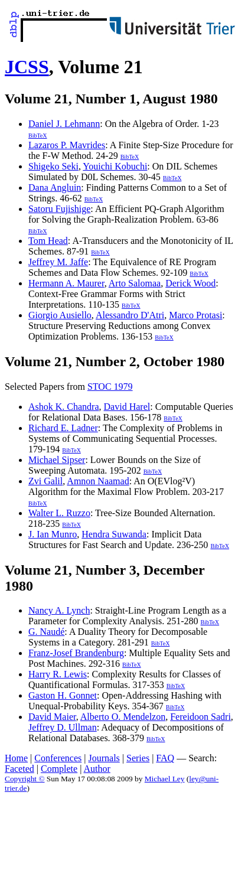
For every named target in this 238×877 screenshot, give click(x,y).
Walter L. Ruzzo (59, 513)
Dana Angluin (54, 187)
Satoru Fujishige (59, 209)
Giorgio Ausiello (60, 315)
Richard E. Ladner (63, 428)
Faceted (19, 769)
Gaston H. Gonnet (62, 695)
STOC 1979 (110, 387)
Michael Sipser (56, 460)
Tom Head (48, 241)
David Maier (52, 717)
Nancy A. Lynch (59, 610)
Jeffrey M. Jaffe (58, 262)
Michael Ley (165, 778)
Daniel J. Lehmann (64, 124)
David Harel (127, 407)
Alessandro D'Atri (130, 315)
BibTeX (37, 135)
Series (137, 758)
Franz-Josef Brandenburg (76, 653)
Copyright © (25, 778)
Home (16, 758)
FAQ (165, 758)
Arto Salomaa (135, 283)
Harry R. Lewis (57, 674)
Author (97, 769)
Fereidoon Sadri (200, 717)
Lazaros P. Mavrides (66, 145)
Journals (103, 758)
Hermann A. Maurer (66, 283)
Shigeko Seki (53, 166)
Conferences (57, 758)
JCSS (27, 66)
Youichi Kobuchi (115, 166)
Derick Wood (190, 283)
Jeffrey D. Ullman (62, 727)
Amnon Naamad (98, 481)
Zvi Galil (45, 481)
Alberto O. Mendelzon (122, 717)
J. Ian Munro (52, 534)
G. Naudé (46, 632)
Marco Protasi (195, 315)
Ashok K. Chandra (63, 407)
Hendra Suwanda (113, 534)
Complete (59, 769)
